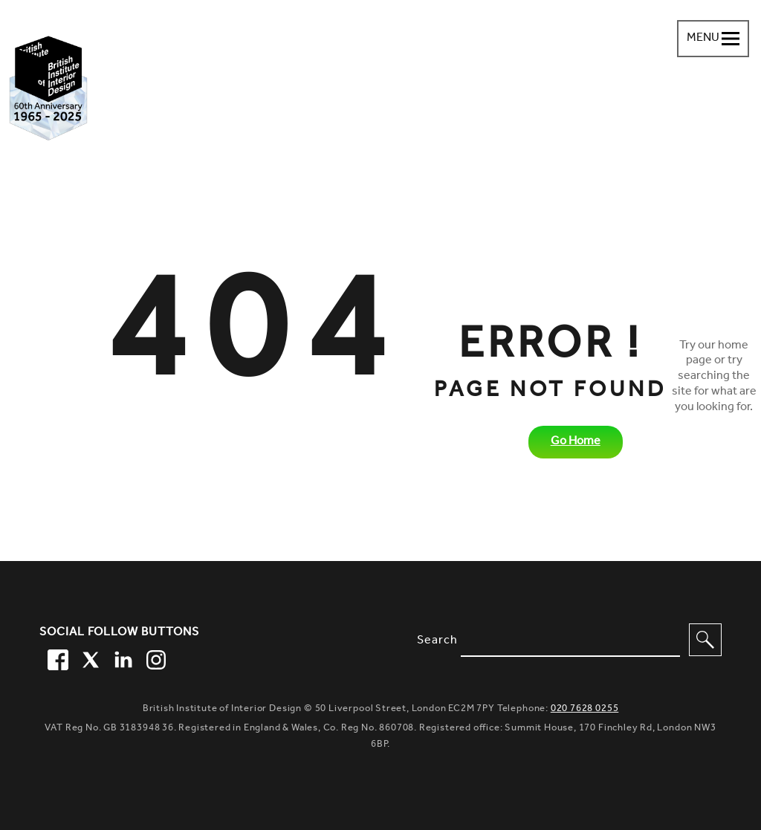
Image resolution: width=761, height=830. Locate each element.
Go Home (575, 442)
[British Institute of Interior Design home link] (48, 88)
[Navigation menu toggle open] (713, 38)
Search (437, 641)
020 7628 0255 (585, 709)
